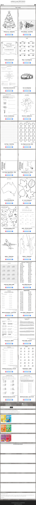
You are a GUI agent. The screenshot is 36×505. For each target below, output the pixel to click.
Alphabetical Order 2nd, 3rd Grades (9, 396)
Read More (11, 89)
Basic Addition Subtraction (27, 284)
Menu (3, 4)
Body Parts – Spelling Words (27, 115)
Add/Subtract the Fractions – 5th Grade (9, 368)
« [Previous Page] (17, 403)
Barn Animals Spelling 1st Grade (9, 228)
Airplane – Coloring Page (9, 256)
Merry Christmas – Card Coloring (27, 31)
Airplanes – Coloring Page (26, 256)
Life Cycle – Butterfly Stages (9, 115)
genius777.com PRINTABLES (18, 1)
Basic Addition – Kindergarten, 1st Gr (26, 312)
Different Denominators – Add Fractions (9, 312)
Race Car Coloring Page (27, 87)
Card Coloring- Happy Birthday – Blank (9, 172)
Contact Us (2, 497)
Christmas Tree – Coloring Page (9, 31)
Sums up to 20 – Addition (9, 340)
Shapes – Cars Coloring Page (27, 59)
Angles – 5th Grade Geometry (27, 228)
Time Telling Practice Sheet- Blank (27, 144)
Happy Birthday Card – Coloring (26, 172)
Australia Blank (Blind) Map (9, 200)
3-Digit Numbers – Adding (26, 368)
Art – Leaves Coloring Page (27, 200)
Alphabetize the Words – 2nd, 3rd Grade (27, 396)
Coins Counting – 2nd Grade (27, 340)
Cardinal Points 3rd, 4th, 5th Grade (9, 87)
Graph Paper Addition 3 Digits (9, 284)
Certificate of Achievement (9, 59)
